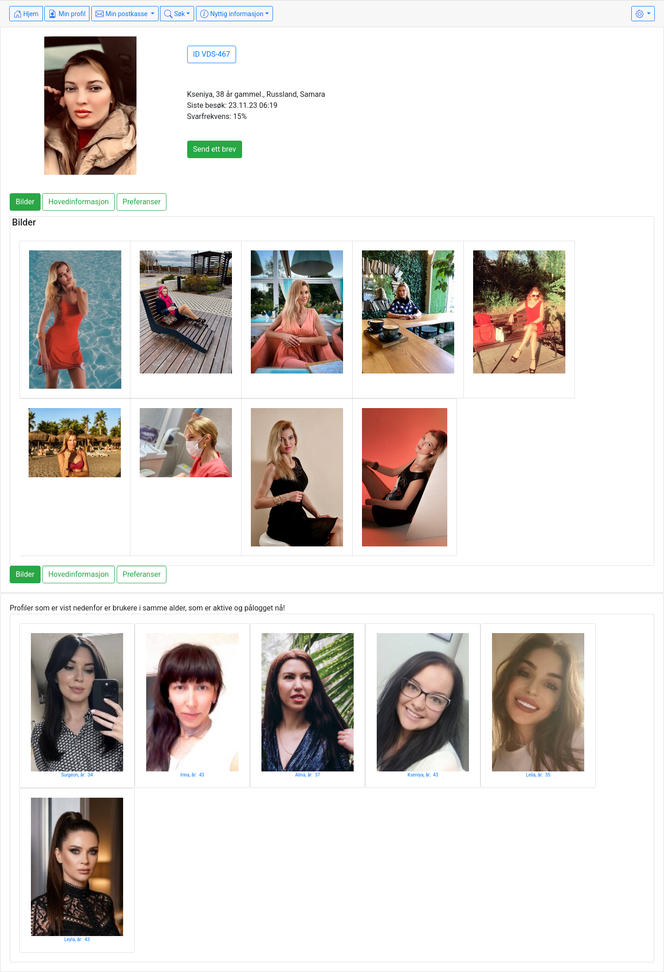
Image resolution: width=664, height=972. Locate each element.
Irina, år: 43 (192, 774)
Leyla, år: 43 (76, 939)
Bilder (25, 201)
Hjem (26, 14)
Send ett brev (214, 149)
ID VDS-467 (211, 54)
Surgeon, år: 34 (77, 774)
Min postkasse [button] (122, 14)
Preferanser (142, 201)
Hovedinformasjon (78, 201)
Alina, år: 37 (307, 774)
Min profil (66, 14)
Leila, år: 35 (538, 774)
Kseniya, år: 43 (423, 774)
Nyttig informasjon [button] (231, 14)
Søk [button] (174, 14)
